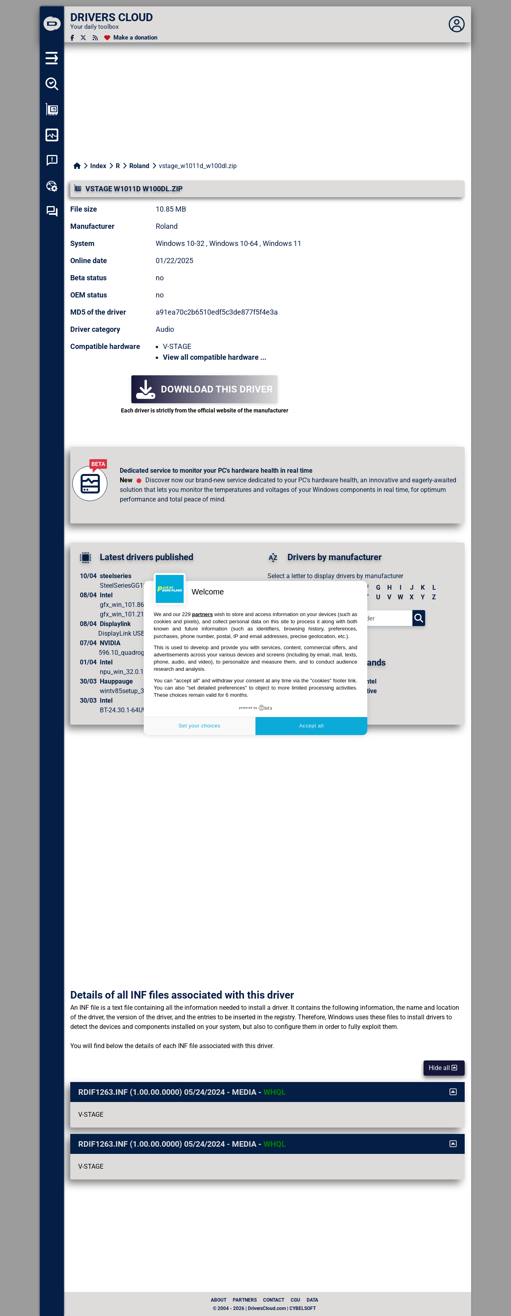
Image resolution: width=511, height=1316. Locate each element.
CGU (295, 1300)
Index (98, 166)
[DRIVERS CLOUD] (52, 24)
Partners (245, 1300)
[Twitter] (83, 38)
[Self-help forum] (52, 211)
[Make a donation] (130, 37)
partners (202, 614)
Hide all (443, 1068)
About (218, 1300)
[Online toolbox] (52, 186)
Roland (139, 166)
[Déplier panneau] (457, 24)
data (312, 1300)
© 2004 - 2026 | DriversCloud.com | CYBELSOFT (264, 1308)
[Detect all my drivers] (52, 83)
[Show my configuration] (52, 109)
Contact (273, 1300)
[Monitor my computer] (52, 135)
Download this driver (204, 389)
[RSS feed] (95, 38)
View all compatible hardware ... (214, 357)
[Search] (418, 618)
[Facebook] (72, 38)
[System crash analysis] (52, 160)
